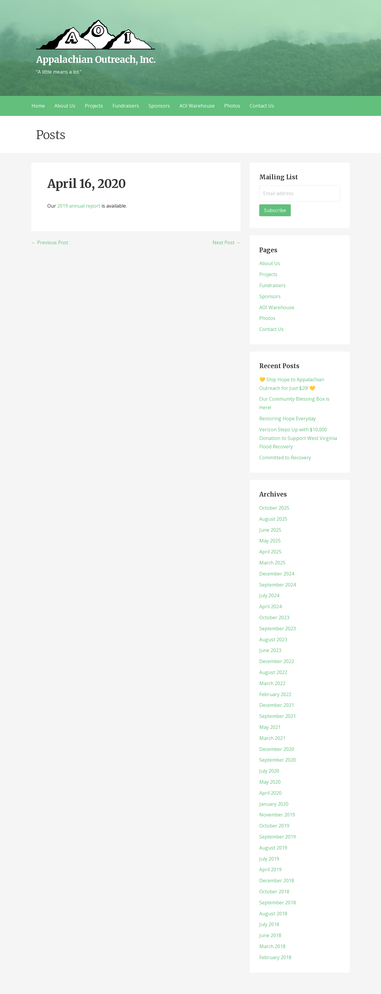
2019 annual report (78, 206)
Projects (94, 105)
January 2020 (273, 804)
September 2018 (277, 902)
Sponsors (159, 105)
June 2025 (270, 530)
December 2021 (276, 705)
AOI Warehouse (197, 105)
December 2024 (276, 573)
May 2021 (270, 727)
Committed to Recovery (285, 457)
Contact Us (262, 105)
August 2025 (273, 519)
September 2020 (277, 760)
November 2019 (277, 814)
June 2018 (270, 935)
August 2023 (273, 639)
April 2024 (270, 606)
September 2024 (277, 584)
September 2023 (277, 628)
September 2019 (277, 836)
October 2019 (274, 825)
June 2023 (270, 650)
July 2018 (269, 924)
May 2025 (270, 540)
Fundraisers (126, 105)
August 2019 (273, 847)
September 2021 (277, 716)
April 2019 (270, 869)
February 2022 (275, 694)
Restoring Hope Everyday (287, 418)
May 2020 (270, 782)
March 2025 (272, 562)
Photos (232, 105)
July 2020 (269, 771)
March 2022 (272, 683)
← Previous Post (49, 242)
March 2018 (272, 946)
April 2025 (270, 551)
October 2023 (274, 617)
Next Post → (227, 242)
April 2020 (270, 793)
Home (38, 105)
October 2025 (274, 508)
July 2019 (269, 858)
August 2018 (273, 913)
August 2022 (273, 672)
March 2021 (272, 738)
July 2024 (269, 595)
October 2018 (274, 891)
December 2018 (276, 880)
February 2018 (275, 957)
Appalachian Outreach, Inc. (96, 60)
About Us (64, 105)
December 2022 (276, 661)
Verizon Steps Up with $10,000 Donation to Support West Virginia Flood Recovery (298, 438)
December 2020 (276, 749)
